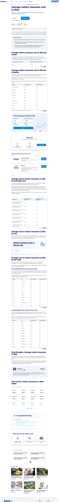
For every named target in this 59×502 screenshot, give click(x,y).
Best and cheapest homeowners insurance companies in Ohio (25, 422)
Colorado (23, 396)
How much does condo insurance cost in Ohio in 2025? (24, 425)
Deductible (26, 123)
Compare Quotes (55, 1)
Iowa (41, 402)
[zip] (15, 18)
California (14, 396)
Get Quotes (44, 158)
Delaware (41, 396)
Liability (15, 123)
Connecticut (33, 396)
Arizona (41, 390)
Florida (13, 402)
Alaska (13, 390)
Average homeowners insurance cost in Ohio (22, 420)
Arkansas (32, 390)
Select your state (15, 118)
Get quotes (41, 144)
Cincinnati (16, 251)
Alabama (23, 390)
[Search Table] (43, 196)
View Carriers (25, 18)
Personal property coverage (28, 118)
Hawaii (32, 402)
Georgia (23, 402)
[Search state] (29, 387)
